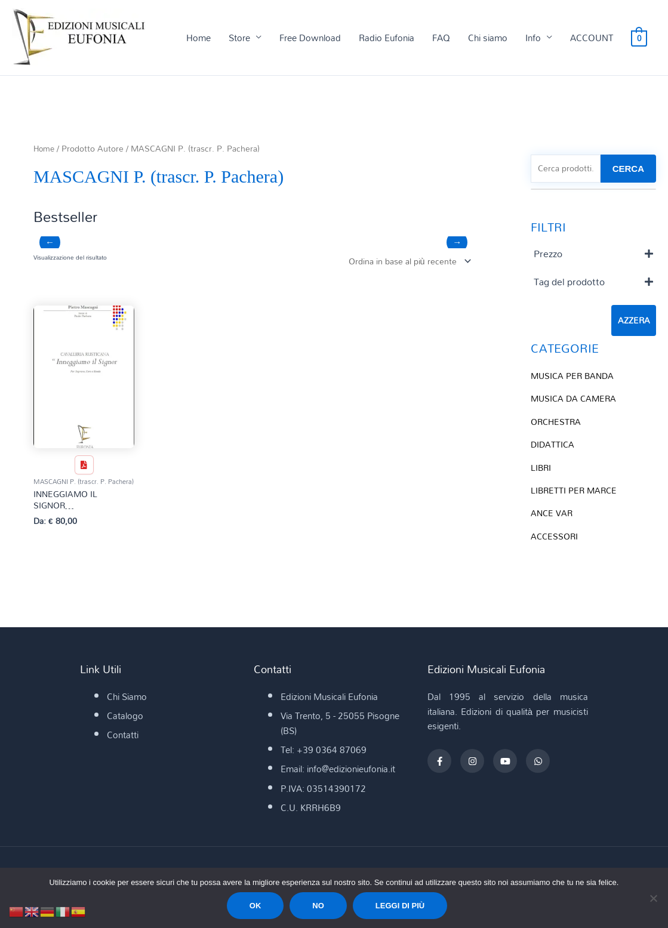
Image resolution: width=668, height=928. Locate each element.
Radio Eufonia (386, 38)
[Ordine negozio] (404, 262)
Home (198, 38)
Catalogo (125, 719)
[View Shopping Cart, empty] (639, 38)
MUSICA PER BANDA (574, 377)
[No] (653, 898)
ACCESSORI (555, 535)
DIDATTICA (553, 445)
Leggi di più (399, 905)
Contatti (122, 738)
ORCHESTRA (557, 422)
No (318, 905)
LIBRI (541, 467)
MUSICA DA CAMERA (575, 400)
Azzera (634, 322)
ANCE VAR (552, 513)
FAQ (441, 38)
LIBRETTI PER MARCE (575, 490)
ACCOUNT (591, 38)
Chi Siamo (127, 699)
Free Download (310, 38)
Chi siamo (487, 38)
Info (533, 38)
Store (239, 38)
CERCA (628, 170)
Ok (255, 905)
